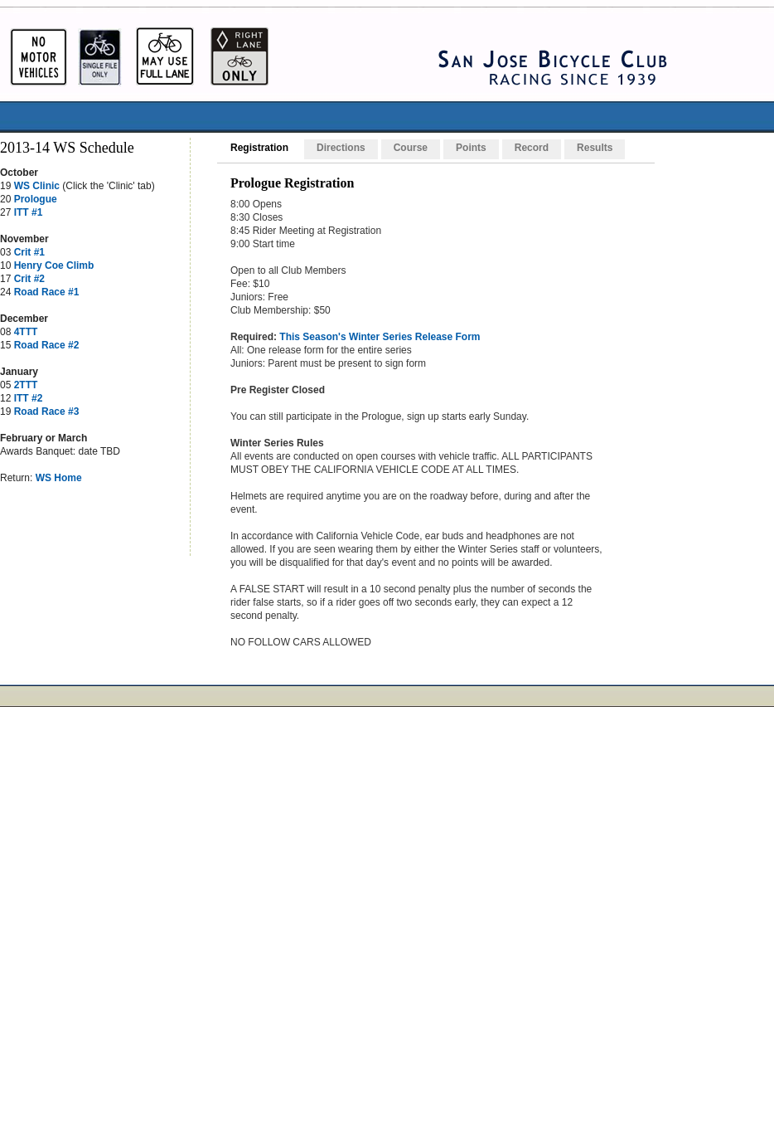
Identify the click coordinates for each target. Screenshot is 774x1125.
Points (471, 147)
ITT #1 (28, 212)
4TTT (26, 332)
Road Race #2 (47, 345)
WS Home (59, 478)
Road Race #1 (47, 292)
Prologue (35, 199)
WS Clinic (37, 186)
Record (532, 147)
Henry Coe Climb (54, 265)
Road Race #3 (47, 411)
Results (594, 147)
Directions (341, 147)
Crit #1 (29, 252)
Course (411, 147)
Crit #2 (29, 279)
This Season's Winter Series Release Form (379, 337)
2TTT (26, 385)
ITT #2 (28, 398)
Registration (259, 147)
